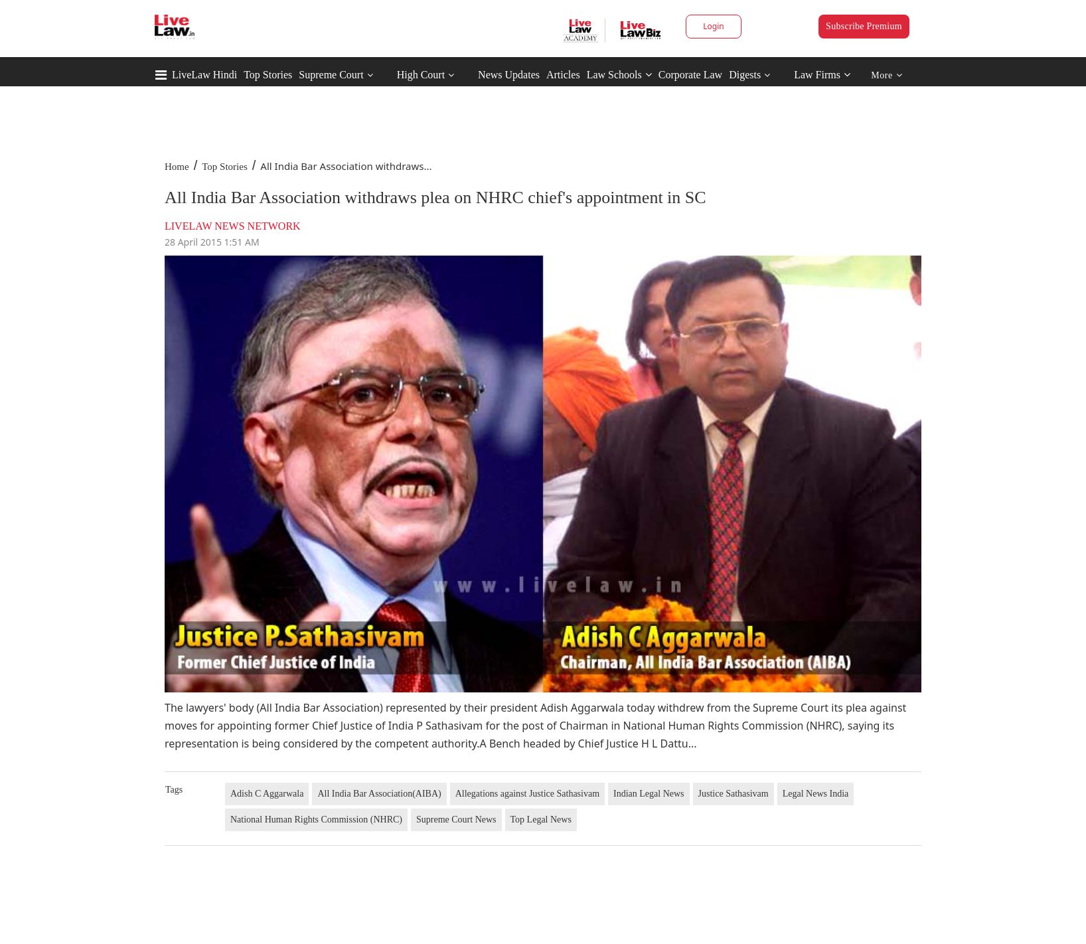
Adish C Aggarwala (266, 794)
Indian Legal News (648, 794)
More (886, 75)
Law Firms (822, 74)
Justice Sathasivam (733, 794)
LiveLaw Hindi (204, 74)
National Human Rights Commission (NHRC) (316, 820)
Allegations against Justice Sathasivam (527, 794)
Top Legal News (541, 820)
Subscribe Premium (864, 26)
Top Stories (268, 74)
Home (177, 166)
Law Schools (619, 74)
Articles (563, 74)
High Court (421, 74)
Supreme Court (331, 74)
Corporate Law (690, 74)
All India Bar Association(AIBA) (379, 794)
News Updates (509, 74)
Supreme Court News (456, 820)
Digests (745, 74)
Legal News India (816, 794)
